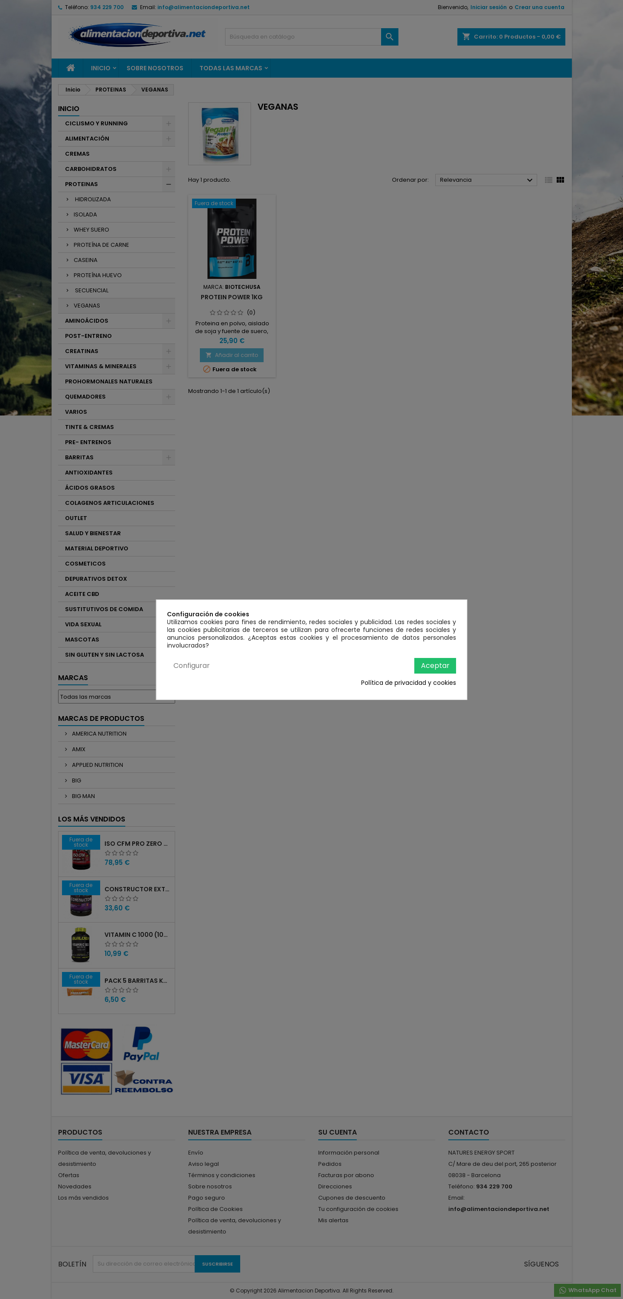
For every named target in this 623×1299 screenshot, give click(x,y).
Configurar (191, 666)
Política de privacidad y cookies (408, 683)
